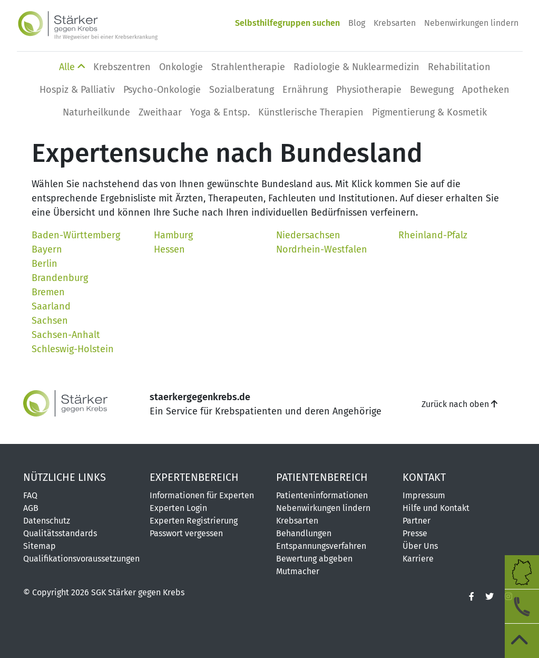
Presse (415, 533)
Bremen (48, 292)
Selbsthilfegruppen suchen (287, 23)
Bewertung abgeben (314, 559)
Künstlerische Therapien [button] (311, 112)
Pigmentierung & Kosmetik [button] (429, 112)
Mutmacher (297, 571)
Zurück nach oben (459, 404)
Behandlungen (303, 533)
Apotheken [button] (485, 89)
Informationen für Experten (202, 495)
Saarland (51, 306)
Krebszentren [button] (122, 67)
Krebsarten (395, 23)
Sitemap (39, 546)
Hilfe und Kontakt (436, 508)
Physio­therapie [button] (368, 89)
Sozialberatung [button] (241, 89)
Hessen (169, 249)
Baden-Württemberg (76, 235)
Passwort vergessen (186, 533)
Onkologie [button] (181, 67)
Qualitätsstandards (60, 533)
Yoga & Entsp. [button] (220, 112)
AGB (30, 508)
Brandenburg (60, 278)
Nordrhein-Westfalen (321, 249)
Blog (356, 23)
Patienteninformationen (322, 495)
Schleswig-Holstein (73, 349)
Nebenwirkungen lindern (471, 23)
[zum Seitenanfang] (522, 641)
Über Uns (420, 546)
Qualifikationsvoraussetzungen (80, 559)
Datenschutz (46, 521)
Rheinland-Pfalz (432, 235)
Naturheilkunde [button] (96, 112)
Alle (72, 67)
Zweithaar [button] (160, 112)
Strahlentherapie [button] (248, 67)
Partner (416, 521)
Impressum (424, 495)
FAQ (30, 495)
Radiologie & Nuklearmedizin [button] (356, 67)
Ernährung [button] (305, 89)
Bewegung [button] (432, 89)
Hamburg (173, 235)
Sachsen (50, 320)
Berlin (44, 263)
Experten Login (178, 508)
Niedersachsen (308, 235)
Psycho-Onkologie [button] (162, 89)
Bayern (47, 249)
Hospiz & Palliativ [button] (77, 89)
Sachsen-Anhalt (66, 335)
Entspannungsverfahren (321, 546)
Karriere (418, 559)
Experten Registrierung (194, 521)
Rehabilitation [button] (459, 67)
